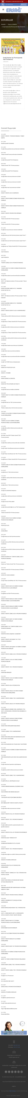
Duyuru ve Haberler (12, 24)
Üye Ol (24, 4)
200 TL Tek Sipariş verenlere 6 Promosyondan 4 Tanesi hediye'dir (14, 281)
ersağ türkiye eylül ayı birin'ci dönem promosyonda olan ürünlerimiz (13, 338)
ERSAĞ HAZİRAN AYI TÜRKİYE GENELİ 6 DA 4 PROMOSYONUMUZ (12, 556)
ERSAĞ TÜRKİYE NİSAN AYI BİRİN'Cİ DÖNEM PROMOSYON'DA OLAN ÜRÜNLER (12, 606)
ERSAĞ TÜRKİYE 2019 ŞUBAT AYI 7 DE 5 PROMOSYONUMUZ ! (11, 639)
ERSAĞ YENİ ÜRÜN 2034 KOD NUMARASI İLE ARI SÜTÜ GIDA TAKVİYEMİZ (13, 736)
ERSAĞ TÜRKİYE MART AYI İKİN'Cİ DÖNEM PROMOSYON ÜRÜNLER (11, 619)
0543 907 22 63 (16, 1045)
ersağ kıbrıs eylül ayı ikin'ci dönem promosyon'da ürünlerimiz (12, 477)
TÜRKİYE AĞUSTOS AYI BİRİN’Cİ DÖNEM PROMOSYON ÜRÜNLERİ (11, 518)
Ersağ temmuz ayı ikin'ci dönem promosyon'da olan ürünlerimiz (12, 542)
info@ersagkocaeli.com (14, 1057)
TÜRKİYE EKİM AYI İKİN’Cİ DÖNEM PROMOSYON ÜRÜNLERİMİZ (13, 464)
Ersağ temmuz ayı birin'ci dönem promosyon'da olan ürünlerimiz (12, 549)
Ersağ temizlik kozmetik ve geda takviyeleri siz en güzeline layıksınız (12, 825)
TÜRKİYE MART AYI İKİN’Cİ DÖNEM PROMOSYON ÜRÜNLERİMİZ (13, 268)
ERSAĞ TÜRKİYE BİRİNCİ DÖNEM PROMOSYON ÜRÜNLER (12, 198)
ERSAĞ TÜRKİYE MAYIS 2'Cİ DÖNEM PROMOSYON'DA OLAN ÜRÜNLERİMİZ (10, 920)
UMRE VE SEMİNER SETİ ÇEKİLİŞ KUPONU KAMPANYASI (11, 900)
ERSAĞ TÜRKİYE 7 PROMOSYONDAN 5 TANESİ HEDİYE (12, 136)
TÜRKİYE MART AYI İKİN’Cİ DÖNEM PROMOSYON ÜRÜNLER (13, 395)
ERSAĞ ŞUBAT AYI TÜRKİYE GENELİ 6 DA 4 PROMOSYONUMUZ (11, 626)
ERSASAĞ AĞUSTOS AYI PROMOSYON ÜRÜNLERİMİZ (10, 865)
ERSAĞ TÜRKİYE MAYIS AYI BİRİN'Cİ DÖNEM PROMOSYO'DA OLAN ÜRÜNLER (12, 586)
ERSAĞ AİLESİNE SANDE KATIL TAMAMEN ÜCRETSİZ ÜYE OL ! (11, 288)
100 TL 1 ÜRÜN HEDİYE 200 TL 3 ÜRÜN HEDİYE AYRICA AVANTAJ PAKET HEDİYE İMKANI (12, 913)
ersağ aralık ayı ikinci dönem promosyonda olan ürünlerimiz (12, 428)
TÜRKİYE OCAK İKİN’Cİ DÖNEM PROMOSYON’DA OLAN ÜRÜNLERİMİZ (13, 413)
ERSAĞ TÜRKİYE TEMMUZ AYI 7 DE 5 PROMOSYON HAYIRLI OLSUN (13, 872)
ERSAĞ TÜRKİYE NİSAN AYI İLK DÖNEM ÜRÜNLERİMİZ (10, 938)
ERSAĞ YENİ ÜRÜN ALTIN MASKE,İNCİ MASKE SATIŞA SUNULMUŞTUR (12, 880)
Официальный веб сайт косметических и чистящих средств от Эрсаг (13, 887)
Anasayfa (3, 24)
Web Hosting (12, 1091)
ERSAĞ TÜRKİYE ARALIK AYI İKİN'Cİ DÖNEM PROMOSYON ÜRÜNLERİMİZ (12, 690)
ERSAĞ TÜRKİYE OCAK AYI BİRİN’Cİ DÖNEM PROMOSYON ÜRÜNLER (12, 678)
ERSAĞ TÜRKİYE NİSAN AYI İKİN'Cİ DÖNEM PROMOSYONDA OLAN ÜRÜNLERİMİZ (11, 598)
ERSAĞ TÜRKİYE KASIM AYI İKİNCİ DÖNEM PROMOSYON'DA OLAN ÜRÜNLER (11, 718)
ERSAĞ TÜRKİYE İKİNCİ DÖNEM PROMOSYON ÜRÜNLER (12, 205)
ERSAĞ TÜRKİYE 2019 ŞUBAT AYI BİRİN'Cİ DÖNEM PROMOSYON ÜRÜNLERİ (13, 646)
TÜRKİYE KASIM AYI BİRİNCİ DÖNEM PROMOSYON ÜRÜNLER (13, 749)
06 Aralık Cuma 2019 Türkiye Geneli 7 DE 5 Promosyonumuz (11, 435)
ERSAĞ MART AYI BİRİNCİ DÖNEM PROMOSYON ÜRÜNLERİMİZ (13, 951)
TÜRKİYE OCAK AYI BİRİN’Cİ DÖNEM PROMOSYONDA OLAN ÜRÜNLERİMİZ (10, 420)
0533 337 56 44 (17, 1047)
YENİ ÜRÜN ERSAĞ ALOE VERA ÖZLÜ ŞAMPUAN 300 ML (14, 757)
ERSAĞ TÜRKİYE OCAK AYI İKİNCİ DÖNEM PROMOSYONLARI (11, 659)
